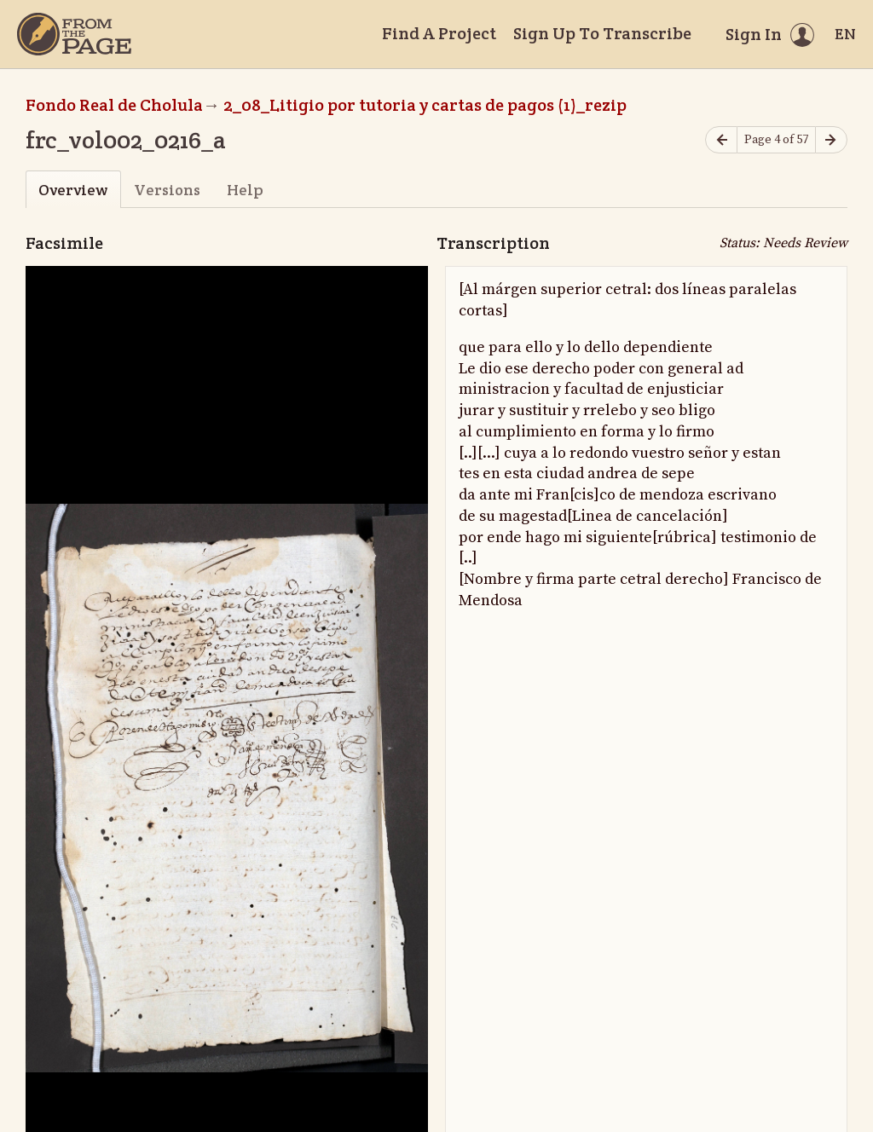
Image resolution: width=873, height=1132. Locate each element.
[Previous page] (721, 140)
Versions (167, 189)
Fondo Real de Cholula (114, 105)
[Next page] (831, 140)
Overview (72, 189)
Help (245, 189)
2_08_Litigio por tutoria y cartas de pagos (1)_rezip (425, 105)
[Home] (74, 34)
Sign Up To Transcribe (602, 33)
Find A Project (439, 33)
